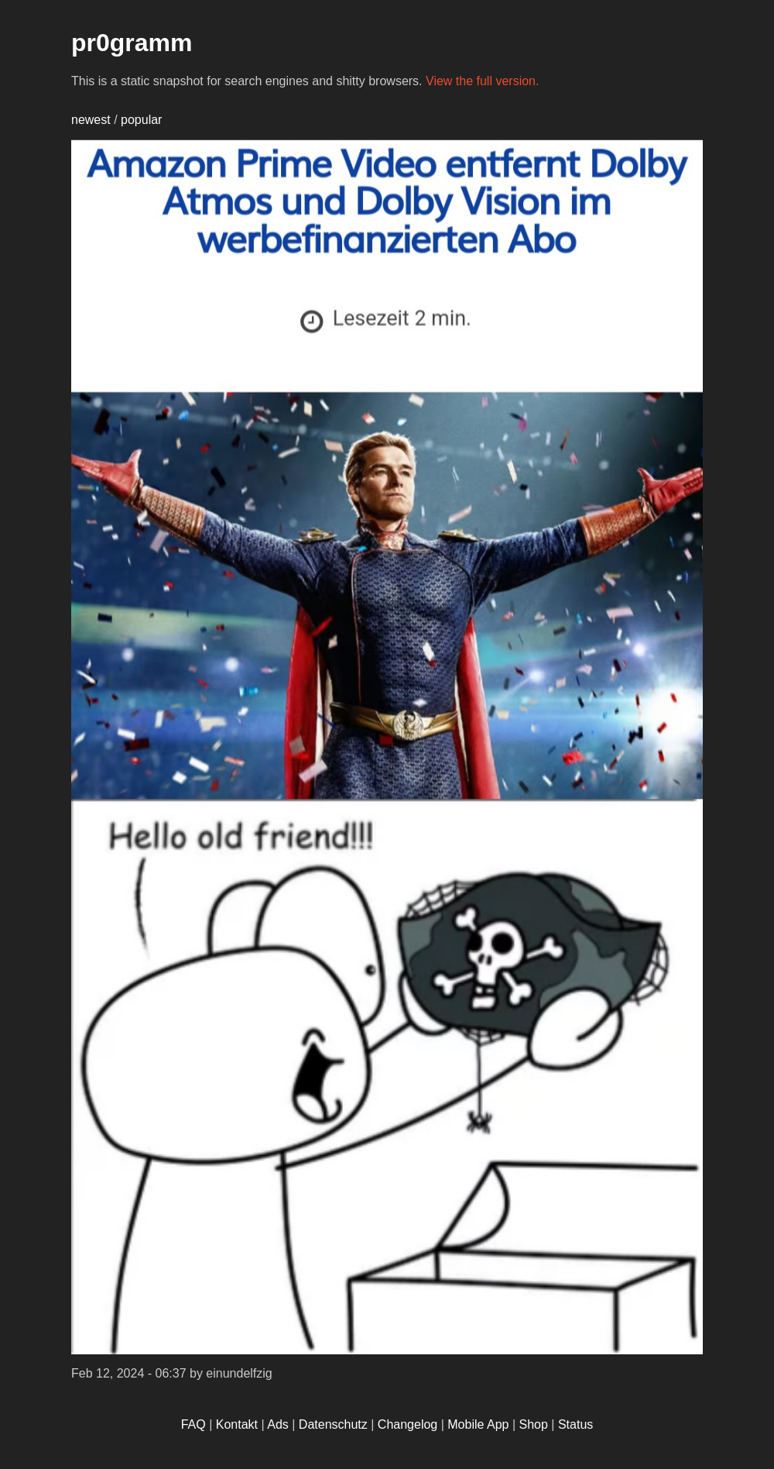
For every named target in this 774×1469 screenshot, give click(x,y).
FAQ (193, 1424)
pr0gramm (132, 43)
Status (575, 1424)
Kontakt (237, 1424)
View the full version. (482, 81)
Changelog (407, 1424)
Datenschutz (333, 1424)
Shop (533, 1424)
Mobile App (478, 1424)
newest (91, 119)
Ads (278, 1424)
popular (141, 119)
